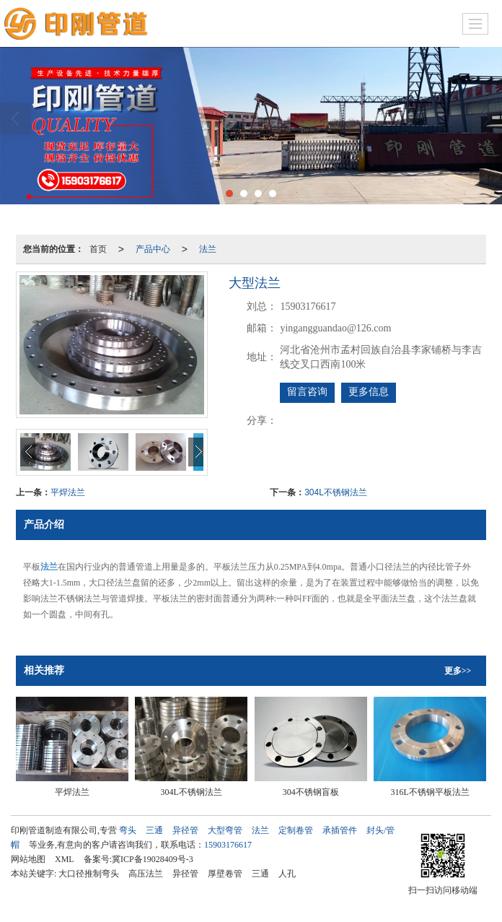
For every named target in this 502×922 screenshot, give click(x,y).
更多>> (458, 671)
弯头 (127, 830)
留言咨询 (307, 391)
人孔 (287, 874)
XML (64, 859)
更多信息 (368, 391)
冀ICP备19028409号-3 (152, 859)
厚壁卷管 (225, 874)
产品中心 (153, 249)
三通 (154, 830)
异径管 (185, 830)
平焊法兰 (67, 492)
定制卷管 (295, 830)
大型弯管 (225, 830)
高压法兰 (145, 874)
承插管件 (339, 830)
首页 (98, 249)
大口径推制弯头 (88, 874)
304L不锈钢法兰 (335, 492)
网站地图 (28, 859)
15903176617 (228, 845)
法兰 (207, 249)
